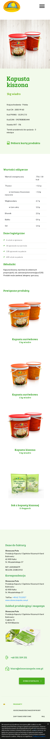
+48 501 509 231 (19, 657)
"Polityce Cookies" (39, 736)
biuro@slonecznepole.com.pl (27, 668)
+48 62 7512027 (19, 597)
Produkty (17, 704)
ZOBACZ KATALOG (31, 681)
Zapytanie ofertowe (22, 716)
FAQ (43, 716)
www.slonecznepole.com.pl (16, 600)
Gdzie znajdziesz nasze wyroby (27, 710)
